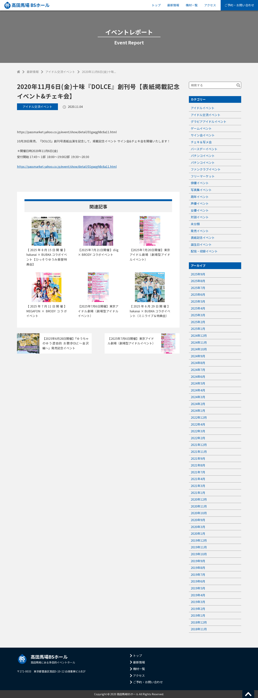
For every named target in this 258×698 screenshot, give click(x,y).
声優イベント (200, 203)
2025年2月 (198, 322)
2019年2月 (198, 608)
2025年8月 (198, 281)
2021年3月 (198, 485)
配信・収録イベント (204, 251)
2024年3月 (198, 397)
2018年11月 (199, 629)
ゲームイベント (201, 128)
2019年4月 (198, 595)
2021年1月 (198, 492)
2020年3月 (198, 526)
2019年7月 (198, 574)
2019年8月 (198, 567)
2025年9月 (198, 274)
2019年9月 (198, 561)
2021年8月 (198, 465)
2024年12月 (199, 335)
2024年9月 (198, 356)
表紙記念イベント (203, 237)
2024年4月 (198, 390)
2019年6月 (198, 581)
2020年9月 (198, 520)
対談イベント (200, 217)
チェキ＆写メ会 (201, 142)
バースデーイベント (204, 149)
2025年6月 (198, 294)
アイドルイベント (202, 108)
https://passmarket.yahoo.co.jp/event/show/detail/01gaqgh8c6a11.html (67, 166)
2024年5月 (198, 383)
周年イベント (200, 196)
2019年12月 (199, 540)
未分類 (195, 224)
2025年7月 (198, 287)
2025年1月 (198, 328)
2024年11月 (199, 342)
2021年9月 (198, 458)
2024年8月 (198, 362)
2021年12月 (199, 444)
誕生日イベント (201, 244)
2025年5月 (198, 301)
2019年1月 (198, 615)
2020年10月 (199, 513)
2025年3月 (198, 315)
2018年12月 (199, 622)
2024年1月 (198, 410)
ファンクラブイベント (206, 169)
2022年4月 (198, 424)
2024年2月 (198, 404)
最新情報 (173, 5)
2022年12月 (199, 417)
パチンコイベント (203, 155)
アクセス (210, 5)
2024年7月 (198, 369)
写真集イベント (201, 190)
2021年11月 (199, 451)
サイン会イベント (203, 135)
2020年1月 (198, 533)
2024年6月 (198, 376)
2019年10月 (199, 554)
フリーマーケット (203, 176)
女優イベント (200, 210)
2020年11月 (199, 506)
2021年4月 (198, 479)
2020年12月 (199, 499)
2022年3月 (198, 431)
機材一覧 (192, 5)
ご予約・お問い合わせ (239, 5)
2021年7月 (198, 472)
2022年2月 (198, 438)
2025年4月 (198, 308)
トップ (156, 5)
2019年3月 (198, 601)
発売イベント (200, 231)
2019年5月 (198, 588)
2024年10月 (199, 349)
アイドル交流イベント (60, 71)
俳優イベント (200, 183)
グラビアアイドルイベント (208, 121)
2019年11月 (199, 547)
